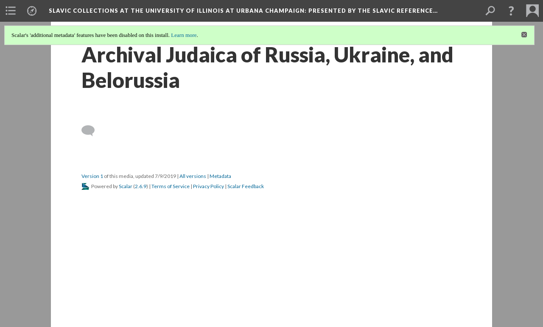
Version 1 (92, 176)
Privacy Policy (208, 186)
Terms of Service (170, 186)
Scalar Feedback (245, 186)
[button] (511, 10)
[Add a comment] (91, 130)
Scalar (125, 186)
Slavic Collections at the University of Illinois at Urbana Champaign (243, 10)
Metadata (220, 176)
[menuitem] (10, 10)
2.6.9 (140, 186)
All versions (192, 176)
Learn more (183, 35)
